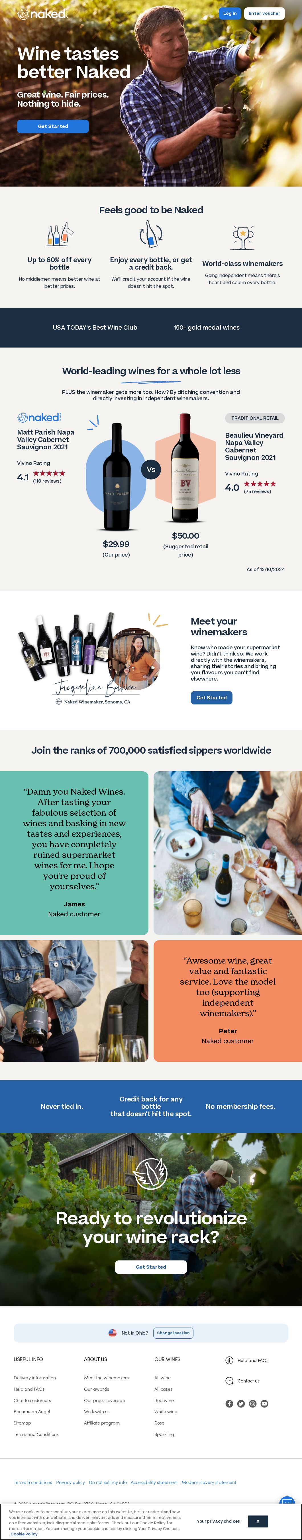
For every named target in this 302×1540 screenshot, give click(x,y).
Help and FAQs (253, 1360)
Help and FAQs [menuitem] (29, 1389)
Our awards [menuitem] (96, 1389)
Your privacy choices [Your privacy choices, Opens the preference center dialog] (218, 1521)
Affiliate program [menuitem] (102, 1422)
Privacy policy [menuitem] (70, 1482)
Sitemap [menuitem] (22, 1422)
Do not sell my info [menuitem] (108, 1482)
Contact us (249, 1380)
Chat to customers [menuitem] (32, 1400)
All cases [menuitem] (163, 1389)
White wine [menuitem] (165, 1411)
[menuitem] (229, 1403)
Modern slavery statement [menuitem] (209, 1482)
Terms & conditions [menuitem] (33, 1482)
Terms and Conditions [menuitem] (36, 1434)
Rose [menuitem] (159, 1422)
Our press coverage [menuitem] (104, 1400)
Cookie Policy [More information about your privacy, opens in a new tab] (24, 1534)
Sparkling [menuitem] (164, 1434)
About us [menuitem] (95, 1359)
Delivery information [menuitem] (35, 1377)
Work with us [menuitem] (97, 1411)
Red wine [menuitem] (164, 1400)
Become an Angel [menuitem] (32, 1411)
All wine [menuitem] (162, 1377)
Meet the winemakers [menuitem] (106, 1377)
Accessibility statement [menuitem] (154, 1482)
